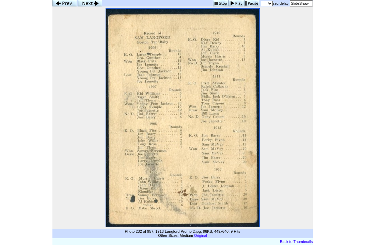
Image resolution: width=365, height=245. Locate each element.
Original (200, 235)
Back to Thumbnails (296, 242)
